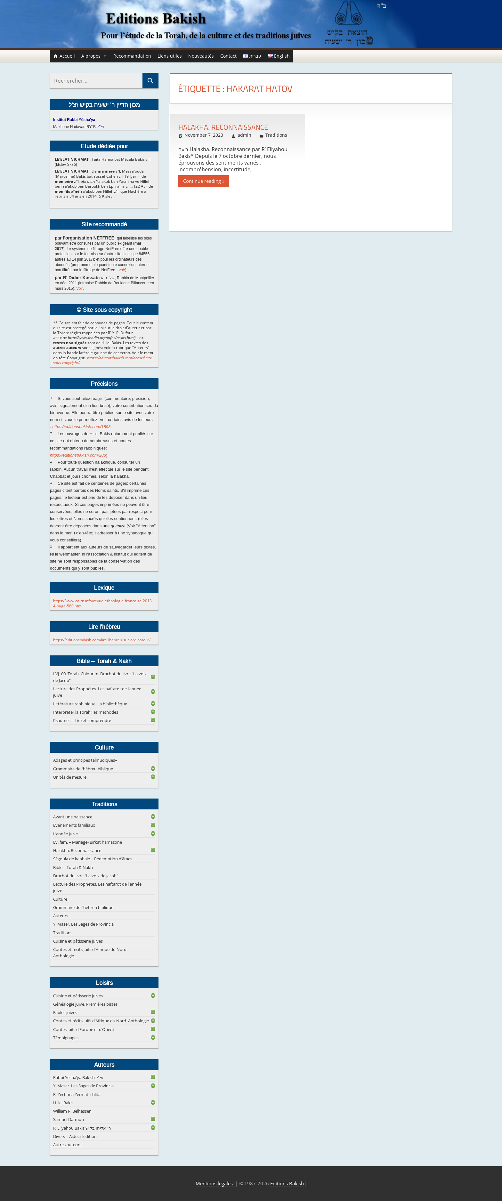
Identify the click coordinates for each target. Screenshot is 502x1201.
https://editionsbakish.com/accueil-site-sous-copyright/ (103, 360)
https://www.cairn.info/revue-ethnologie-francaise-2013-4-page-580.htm (103, 603)
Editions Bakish (287, 1183)
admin (244, 135)
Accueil (67, 56)
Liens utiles (170, 56)
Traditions (276, 135)
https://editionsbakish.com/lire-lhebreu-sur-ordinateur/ (101, 640)
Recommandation (132, 56)
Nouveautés (201, 56)
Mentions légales (214, 1183)
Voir (121, 270)
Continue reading (202, 181)
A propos (94, 56)
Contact (228, 56)
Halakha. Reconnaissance (223, 127)
